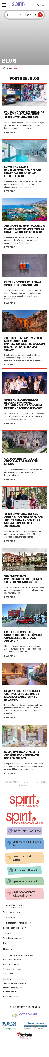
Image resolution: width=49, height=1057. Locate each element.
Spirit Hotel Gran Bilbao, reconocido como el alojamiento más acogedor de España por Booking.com (23, 404)
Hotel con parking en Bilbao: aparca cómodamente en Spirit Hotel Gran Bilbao (24, 114)
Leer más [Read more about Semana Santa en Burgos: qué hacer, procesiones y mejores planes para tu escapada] (9, 717)
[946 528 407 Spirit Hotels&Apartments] (38, 5)
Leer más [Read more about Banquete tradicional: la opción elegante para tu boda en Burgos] (9, 773)
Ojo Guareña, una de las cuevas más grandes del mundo (21, 461)
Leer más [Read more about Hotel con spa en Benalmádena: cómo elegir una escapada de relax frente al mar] (9, 191)
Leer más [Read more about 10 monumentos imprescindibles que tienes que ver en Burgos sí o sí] (9, 597)
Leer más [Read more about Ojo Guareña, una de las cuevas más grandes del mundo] (9, 479)
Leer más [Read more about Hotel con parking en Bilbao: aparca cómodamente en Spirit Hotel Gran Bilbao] (9, 132)
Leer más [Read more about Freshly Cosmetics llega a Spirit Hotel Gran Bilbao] (9, 303)
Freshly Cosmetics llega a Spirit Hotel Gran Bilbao (22, 284)
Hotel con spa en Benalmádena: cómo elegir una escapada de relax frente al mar (22, 172)
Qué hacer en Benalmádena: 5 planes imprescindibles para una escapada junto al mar (24, 229)
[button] (40, 14)
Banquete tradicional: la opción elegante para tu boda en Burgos (22, 755)
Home (9, 68)
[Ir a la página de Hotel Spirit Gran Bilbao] (18, 4)
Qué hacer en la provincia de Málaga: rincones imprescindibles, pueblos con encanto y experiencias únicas (24, 344)
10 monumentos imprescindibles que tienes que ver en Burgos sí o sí (23, 579)
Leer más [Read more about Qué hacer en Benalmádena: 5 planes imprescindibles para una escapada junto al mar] (9, 247)
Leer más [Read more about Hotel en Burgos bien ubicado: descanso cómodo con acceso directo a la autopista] (9, 656)
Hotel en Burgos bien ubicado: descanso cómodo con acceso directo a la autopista (23, 636)
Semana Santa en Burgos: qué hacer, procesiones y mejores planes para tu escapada (22, 695)
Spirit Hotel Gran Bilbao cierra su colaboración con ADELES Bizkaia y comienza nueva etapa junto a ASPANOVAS (23, 520)
